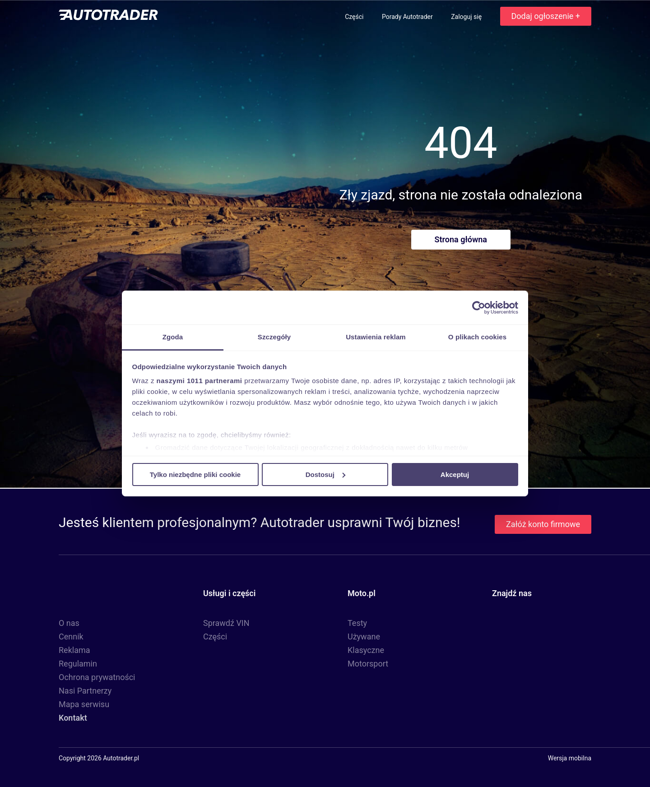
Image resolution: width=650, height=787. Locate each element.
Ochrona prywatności (97, 677)
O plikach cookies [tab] (477, 337)
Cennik (71, 636)
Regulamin (78, 663)
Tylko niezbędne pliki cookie (195, 474)
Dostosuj (325, 474)
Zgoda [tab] (172, 337)
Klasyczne (366, 650)
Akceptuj (455, 474)
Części (355, 16)
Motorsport (368, 663)
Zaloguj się (467, 16)
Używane (364, 636)
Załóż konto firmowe (543, 524)
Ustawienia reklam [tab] (376, 337)
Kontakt (73, 717)
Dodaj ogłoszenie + (545, 16)
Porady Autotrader (408, 16)
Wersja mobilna (569, 758)
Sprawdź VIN (226, 623)
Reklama (74, 650)
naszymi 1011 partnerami (199, 380)
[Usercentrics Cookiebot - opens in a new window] (478, 307)
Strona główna (461, 239)
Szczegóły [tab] (274, 337)
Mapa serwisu (84, 704)
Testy (357, 623)
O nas (69, 623)
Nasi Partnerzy (85, 690)
